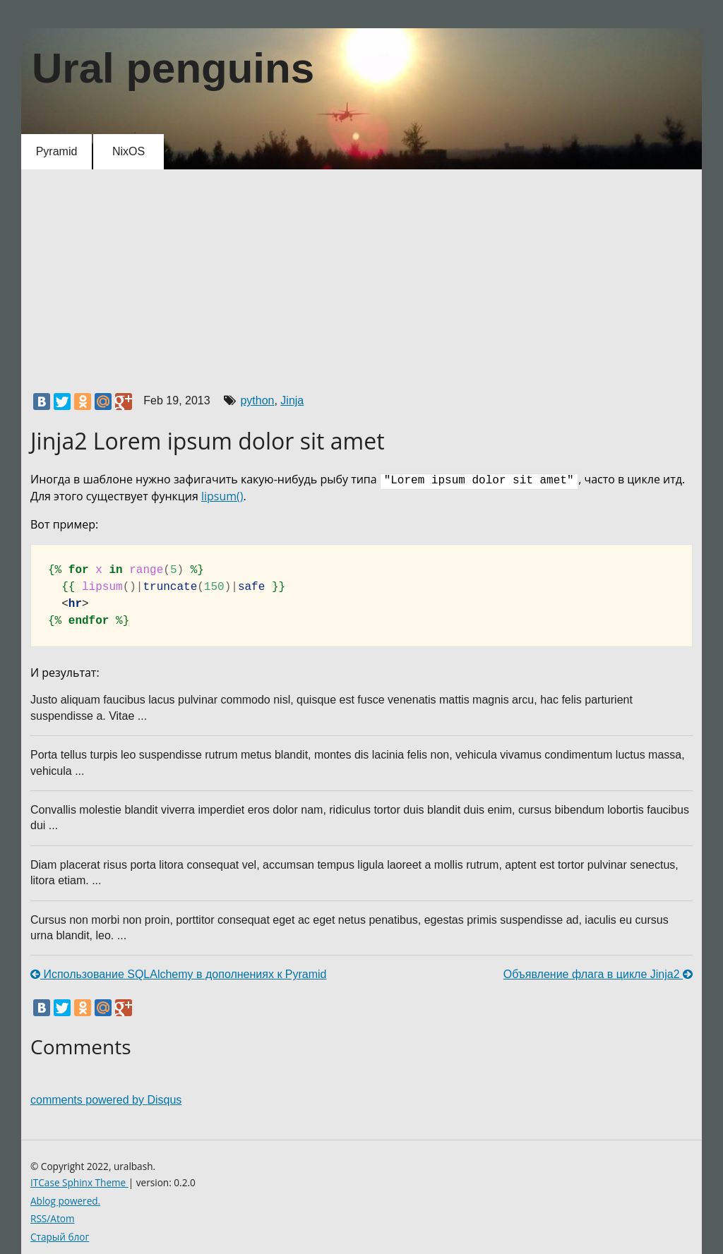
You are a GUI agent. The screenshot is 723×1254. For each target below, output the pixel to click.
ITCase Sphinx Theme (79, 1182)
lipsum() (222, 496)
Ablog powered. (65, 1200)
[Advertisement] (361, 276)
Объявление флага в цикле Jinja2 (598, 974)
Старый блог (59, 1236)
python (257, 400)
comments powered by (105, 1100)
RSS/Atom (52, 1218)
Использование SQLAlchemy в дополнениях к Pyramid (178, 974)
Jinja (292, 400)
